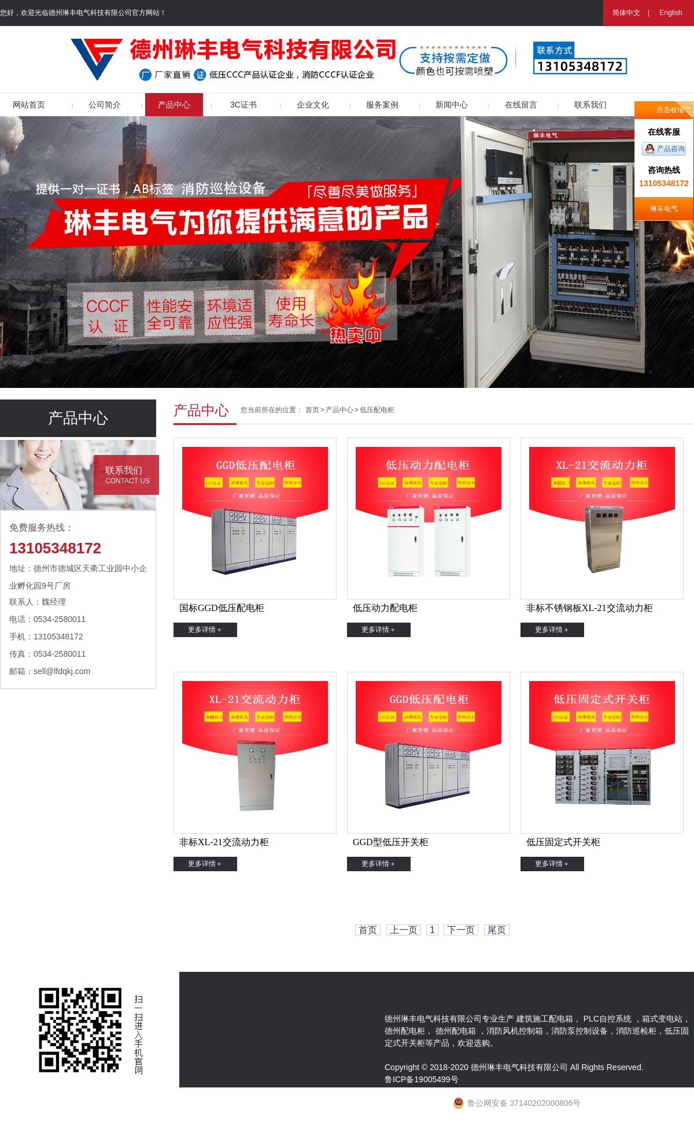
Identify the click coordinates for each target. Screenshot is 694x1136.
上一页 (404, 930)
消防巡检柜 (636, 1030)
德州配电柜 (405, 1030)
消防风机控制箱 (514, 1030)
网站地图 (401, 1129)
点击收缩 (670, 110)
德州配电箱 (455, 1030)
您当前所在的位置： (272, 410)
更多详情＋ (205, 630)
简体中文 (626, 13)
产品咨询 (671, 149)
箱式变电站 (662, 1018)
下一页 (461, 930)
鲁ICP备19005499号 (422, 1079)
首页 (312, 410)
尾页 (497, 930)
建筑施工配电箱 (544, 1018)
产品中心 (339, 410)
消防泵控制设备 (579, 1030)
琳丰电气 (664, 209)
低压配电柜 (377, 410)
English (670, 13)
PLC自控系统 (608, 1018)
